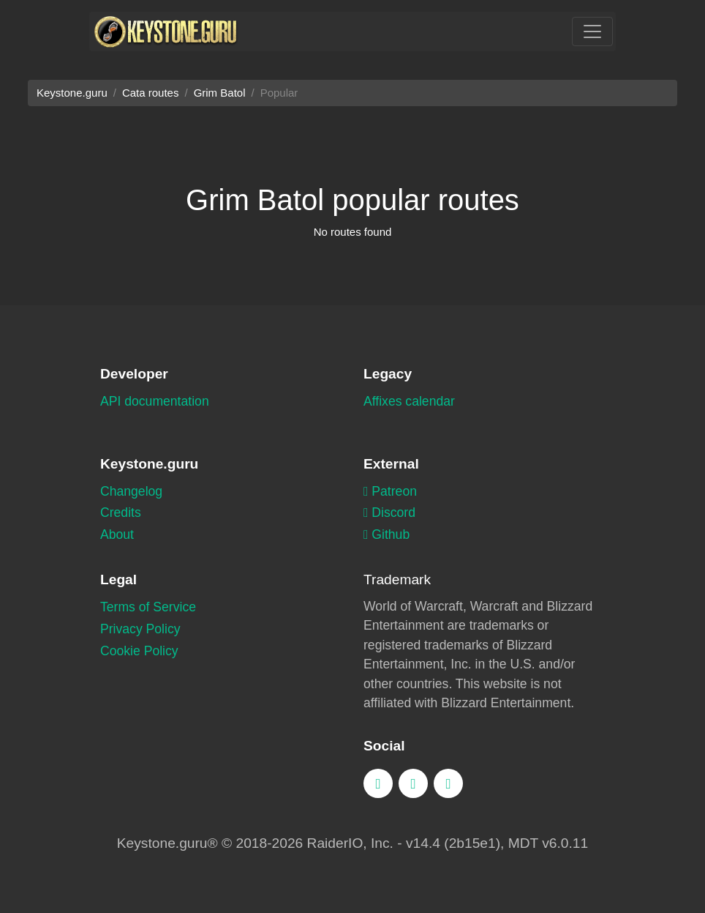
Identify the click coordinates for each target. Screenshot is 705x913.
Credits (120, 512)
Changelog (131, 491)
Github (386, 534)
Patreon (390, 491)
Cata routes (150, 92)
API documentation (154, 401)
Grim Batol (220, 92)
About (117, 534)
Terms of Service (148, 607)
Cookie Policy (139, 651)
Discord (389, 512)
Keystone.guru (72, 92)
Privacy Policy (140, 629)
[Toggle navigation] (592, 31)
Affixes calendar (409, 401)
